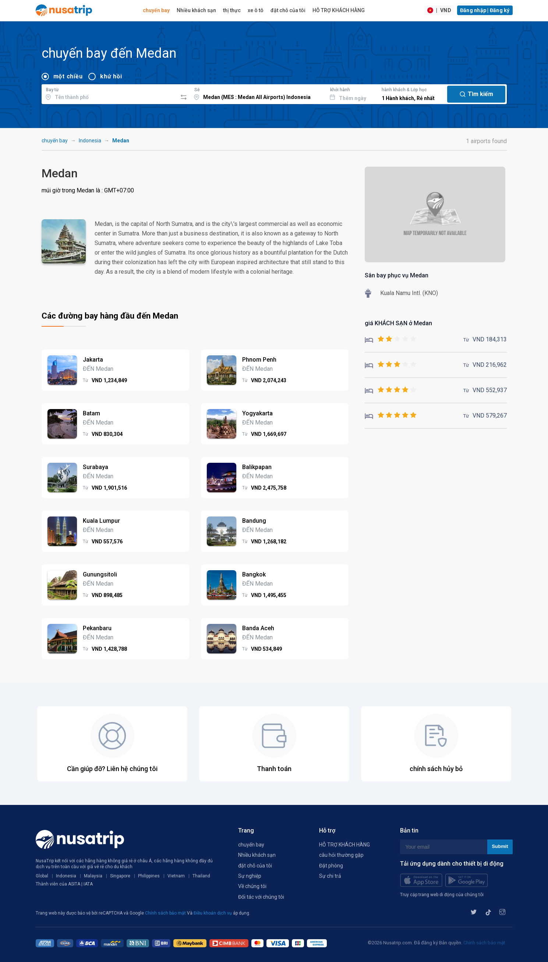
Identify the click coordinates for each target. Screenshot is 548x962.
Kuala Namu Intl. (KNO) (409, 293)
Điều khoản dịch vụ (213, 913)
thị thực (232, 10)
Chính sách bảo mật (166, 913)
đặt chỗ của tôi (288, 10)
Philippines (149, 875)
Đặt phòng (331, 866)
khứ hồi (111, 76)
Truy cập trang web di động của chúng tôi (442, 894)
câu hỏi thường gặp (341, 855)
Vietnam (176, 875)
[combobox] (109, 93)
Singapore (120, 875)
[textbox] (109, 93)
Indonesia (90, 140)
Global (42, 875)
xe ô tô (256, 10)
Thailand (201, 875)
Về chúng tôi (252, 886)
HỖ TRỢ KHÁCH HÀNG (338, 10)
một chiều (68, 76)
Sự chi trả (330, 876)
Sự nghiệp (249, 876)
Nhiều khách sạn (196, 10)
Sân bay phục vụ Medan (396, 275)
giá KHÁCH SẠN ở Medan (398, 323)
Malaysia (93, 875)
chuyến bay (156, 10)
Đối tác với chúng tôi (261, 897)
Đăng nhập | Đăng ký (485, 10)
